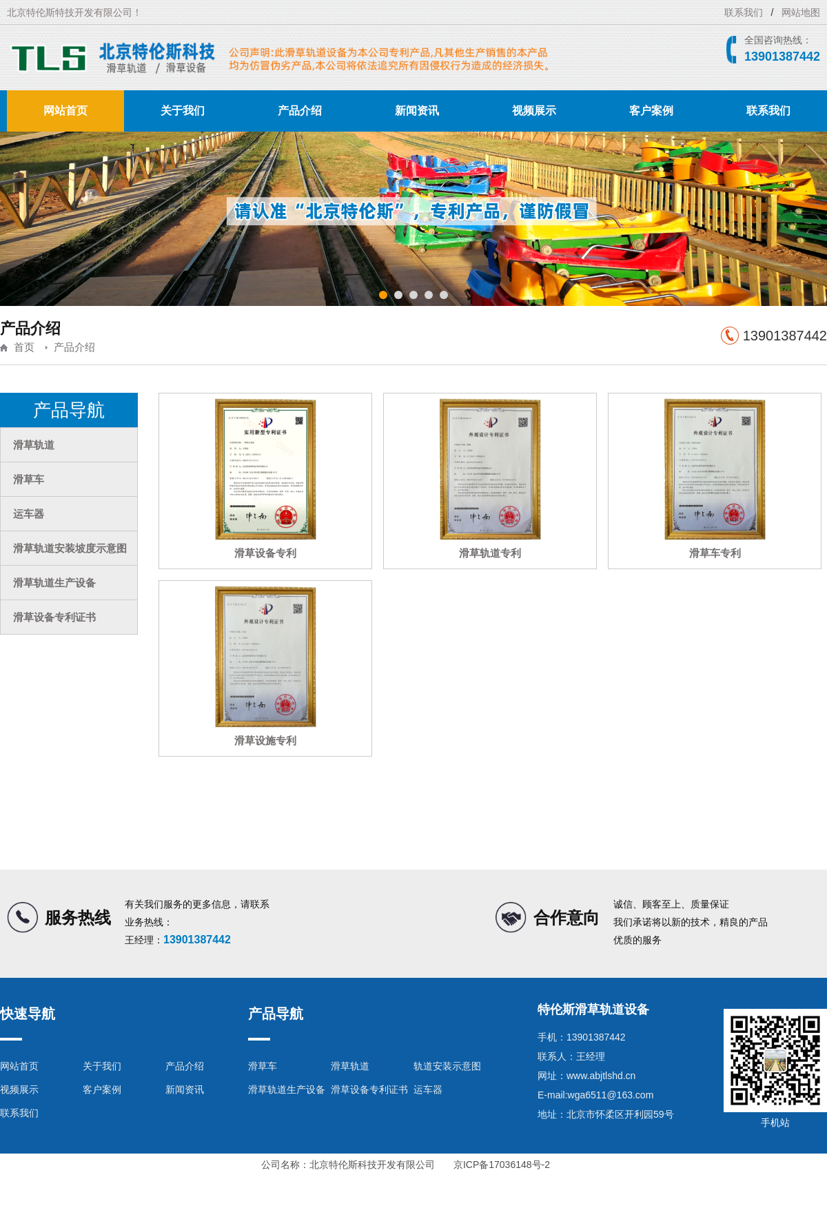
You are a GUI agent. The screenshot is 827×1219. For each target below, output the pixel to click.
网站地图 (801, 12)
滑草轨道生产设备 (54, 582)
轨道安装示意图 (447, 1066)
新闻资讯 (417, 110)
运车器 (28, 514)
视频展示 (534, 110)
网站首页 (65, 110)
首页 (24, 347)
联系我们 (743, 12)
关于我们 (183, 110)
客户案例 (651, 110)
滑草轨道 (33, 445)
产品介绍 (300, 110)
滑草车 (28, 479)
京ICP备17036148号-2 (501, 1164)
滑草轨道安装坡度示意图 (70, 548)
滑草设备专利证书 (54, 617)
